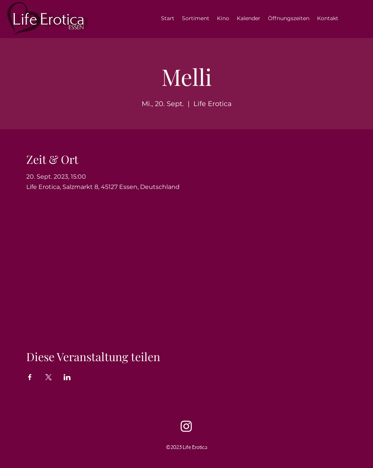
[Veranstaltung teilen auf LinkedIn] (67, 377)
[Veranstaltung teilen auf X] (48, 377)
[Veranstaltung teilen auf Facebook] (29, 377)
